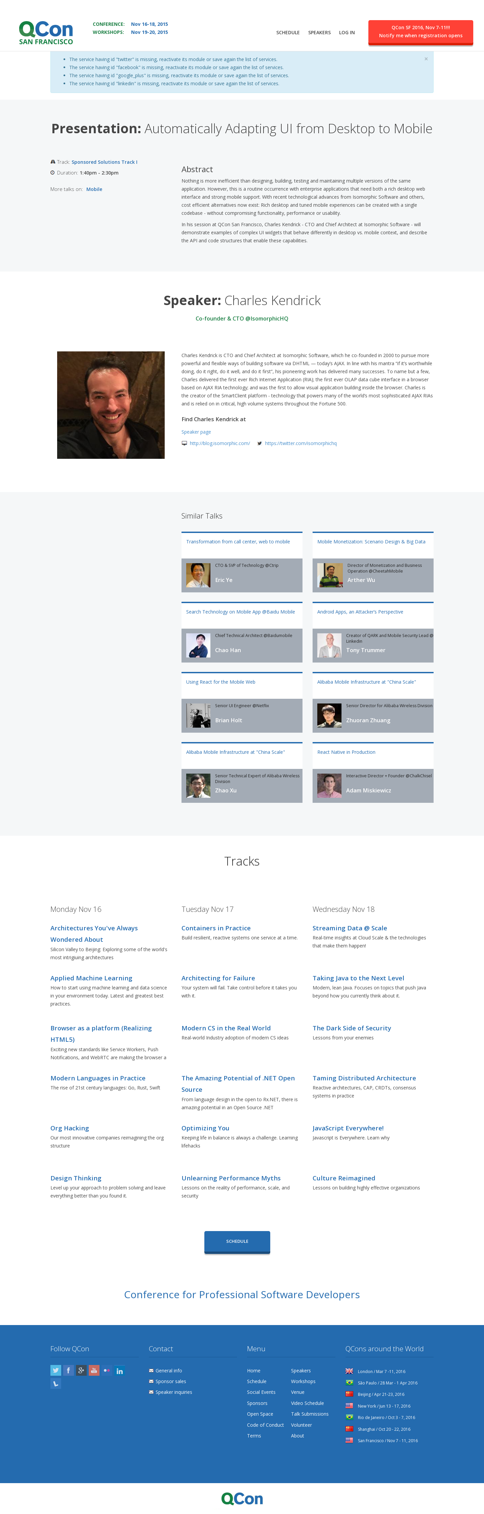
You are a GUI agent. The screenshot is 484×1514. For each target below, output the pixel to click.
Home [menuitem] (253, 1370)
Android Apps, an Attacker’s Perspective (360, 611)
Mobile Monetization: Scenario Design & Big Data (371, 541)
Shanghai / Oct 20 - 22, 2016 (378, 1429)
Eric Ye (224, 580)
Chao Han (228, 650)
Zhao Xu (226, 790)
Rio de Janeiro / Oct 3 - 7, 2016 (380, 1417)
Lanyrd (55, 1383)
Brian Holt (228, 720)
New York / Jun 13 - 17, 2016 (378, 1406)
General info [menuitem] (169, 1370)
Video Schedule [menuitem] (307, 1403)
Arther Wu (361, 580)
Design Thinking (76, 1178)
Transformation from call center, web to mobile (238, 541)
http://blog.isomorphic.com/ (220, 443)
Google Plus (81, 1370)
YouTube (94, 1370)
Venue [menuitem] (298, 1392)
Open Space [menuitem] (260, 1414)
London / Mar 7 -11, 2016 (375, 1371)
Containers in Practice (216, 928)
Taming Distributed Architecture (364, 1078)
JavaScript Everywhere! (348, 1128)
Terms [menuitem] (254, 1435)
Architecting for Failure (218, 978)
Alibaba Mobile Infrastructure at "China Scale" (366, 682)
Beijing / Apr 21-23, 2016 (375, 1394)
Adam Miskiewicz (368, 790)
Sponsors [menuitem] (257, 1403)
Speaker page (196, 432)
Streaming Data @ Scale (350, 928)
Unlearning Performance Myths (231, 1178)
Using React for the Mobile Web (220, 682)
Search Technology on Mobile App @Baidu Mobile (240, 611)
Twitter (55, 1370)
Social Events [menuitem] (261, 1392)
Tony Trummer (366, 650)
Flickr (107, 1370)
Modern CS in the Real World (226, 1028)
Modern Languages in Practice (98, 1078)
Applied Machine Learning (91, 978)
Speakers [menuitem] (319, 32)
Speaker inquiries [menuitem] (174, 1392)
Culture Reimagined (344, 1178)
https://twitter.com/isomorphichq (301, 443)
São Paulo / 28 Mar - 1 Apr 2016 (381, 1383)
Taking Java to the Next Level (358, 978)
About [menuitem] (297, 1435)
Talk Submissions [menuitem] (310, 1414)
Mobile (94, 189)
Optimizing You (206, 1128)
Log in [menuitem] (347, 32)
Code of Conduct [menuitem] (265, 1425)
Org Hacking (69, 1128)
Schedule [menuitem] (288, 32)
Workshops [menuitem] (303, 1381)
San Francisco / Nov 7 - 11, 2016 (382, 1441)
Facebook (68, 1370)
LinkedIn (119, 1370)
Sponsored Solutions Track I (104, 162)
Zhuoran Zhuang (368, 720)
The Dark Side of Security (352, 1028)
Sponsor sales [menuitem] (171, 1381)
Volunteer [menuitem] (301, 1425)
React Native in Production (346, 752)
